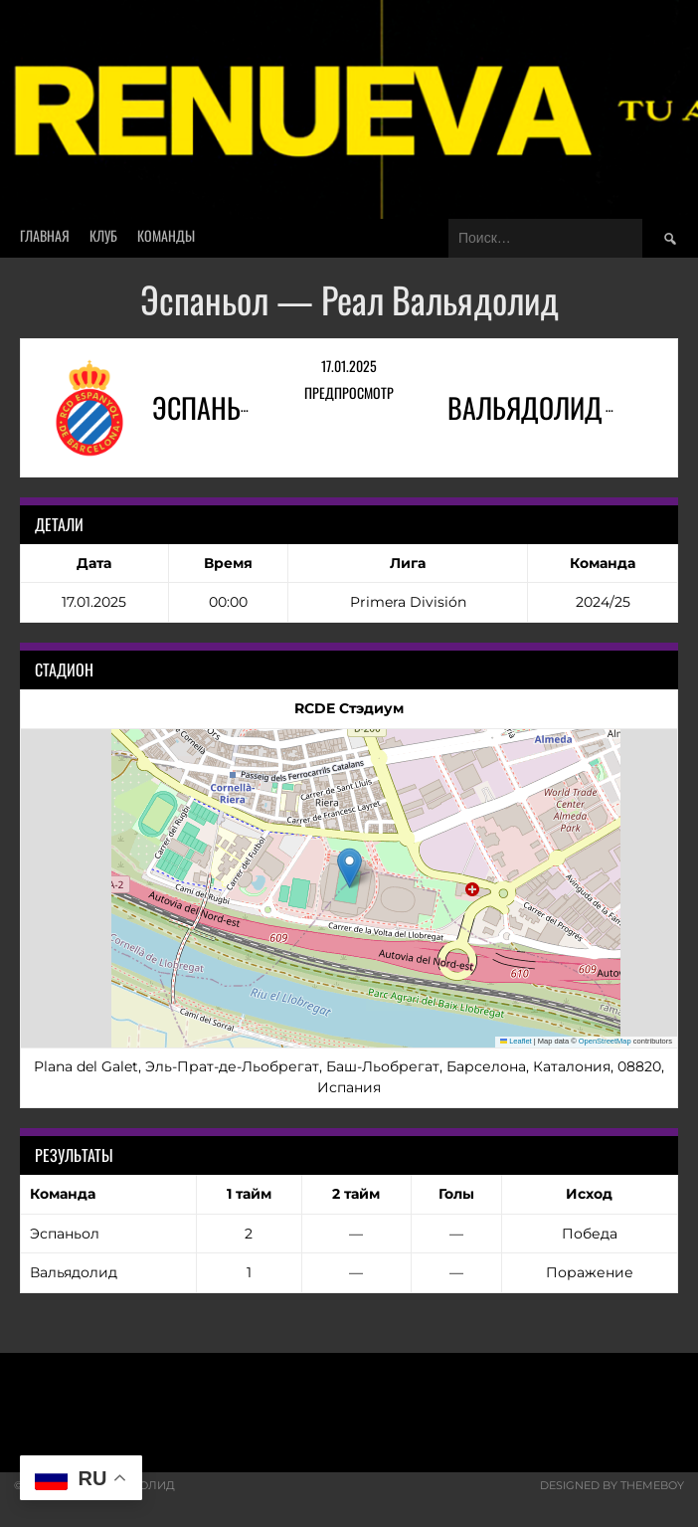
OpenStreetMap (605, 1041)
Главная (45, 235)
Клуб (103, 235)
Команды (166, 235)
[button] (349, 868)
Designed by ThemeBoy (612, 1485)
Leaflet (516, 1041)
